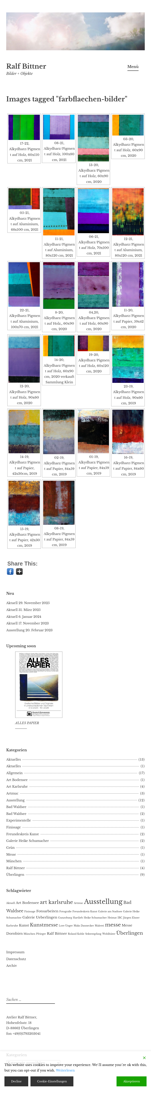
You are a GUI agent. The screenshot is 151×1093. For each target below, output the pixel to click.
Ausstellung (15, 630)
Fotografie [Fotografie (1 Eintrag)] (65, 911)
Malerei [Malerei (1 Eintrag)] (99, 925)
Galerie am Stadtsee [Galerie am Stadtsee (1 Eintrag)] (110, 911)
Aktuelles (13, 760)
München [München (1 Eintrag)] (29, 933)
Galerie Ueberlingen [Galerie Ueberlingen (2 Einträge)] (39, 917)
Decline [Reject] (16, 1081)
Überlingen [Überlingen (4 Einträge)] (129, 933)
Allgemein (14, 773)
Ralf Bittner (26, 66)
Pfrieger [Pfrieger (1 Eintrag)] (41, 933)
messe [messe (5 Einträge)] (113, 925)
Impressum (15, 952)
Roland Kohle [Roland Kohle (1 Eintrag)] (76, 933)
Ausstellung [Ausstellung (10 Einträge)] (103, 902)
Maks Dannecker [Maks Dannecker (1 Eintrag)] (84, 925)
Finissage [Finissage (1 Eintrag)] (29, 911)
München (14, 861)
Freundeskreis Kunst (22, 834)
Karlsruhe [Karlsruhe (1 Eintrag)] (12, 925)
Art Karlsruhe (17, 787)
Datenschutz (16, 959)
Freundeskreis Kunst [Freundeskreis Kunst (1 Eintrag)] (84, 911)
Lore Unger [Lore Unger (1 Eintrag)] (66, 925)
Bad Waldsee (16, 807)
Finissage (13, 827)
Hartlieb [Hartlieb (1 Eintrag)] (78, 917)
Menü (133, 66)
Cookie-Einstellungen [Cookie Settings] (52, 1081)
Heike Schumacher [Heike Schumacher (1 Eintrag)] (95, 917)
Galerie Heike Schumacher (27, 841)
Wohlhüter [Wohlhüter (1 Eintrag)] (108, 933)
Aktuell (12, 603)
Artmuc (12, 793)
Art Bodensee (17, 780)
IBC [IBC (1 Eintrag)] (120, 917)
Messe (11, 855)
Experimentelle (18, 820)
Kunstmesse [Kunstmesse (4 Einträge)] (44, 925)
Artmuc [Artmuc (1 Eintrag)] (78, 903)
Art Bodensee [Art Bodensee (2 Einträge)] (27, 903)
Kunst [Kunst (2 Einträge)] (24, 925)
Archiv (11, 966)
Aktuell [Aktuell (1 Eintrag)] (10, 903)
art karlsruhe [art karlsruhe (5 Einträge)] (56, 902)
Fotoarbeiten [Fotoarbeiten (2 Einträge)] (47, 911)
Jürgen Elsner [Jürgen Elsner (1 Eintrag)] (131, 917)
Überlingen (15, 875)
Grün (10, 848)
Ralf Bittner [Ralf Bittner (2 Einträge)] (57, 933)
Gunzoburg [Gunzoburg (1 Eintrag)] (65, 917)
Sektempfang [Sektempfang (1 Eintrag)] (93, 933)
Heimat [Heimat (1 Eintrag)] (112, 917)
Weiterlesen (65, 1070)
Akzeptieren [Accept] (131, 1081)
